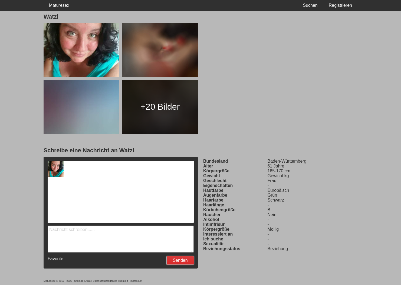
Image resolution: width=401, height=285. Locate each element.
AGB (88, 281)
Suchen (310, 5)
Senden (180, 260)
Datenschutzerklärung (105, 281)
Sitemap (78, 281)
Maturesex (59, 5)
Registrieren (340, 5)
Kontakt (123, 281)
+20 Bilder (160, 107)
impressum (136, 281)
